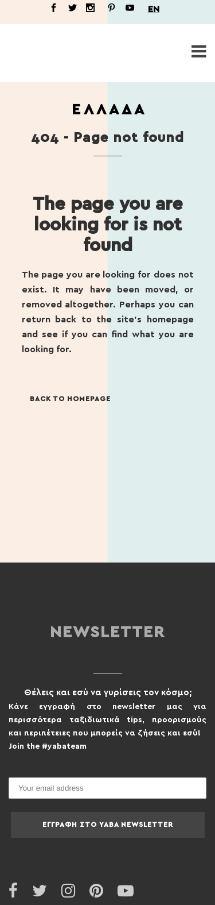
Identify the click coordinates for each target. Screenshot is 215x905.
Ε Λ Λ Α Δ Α (108, 109)
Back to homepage (70, 398)
